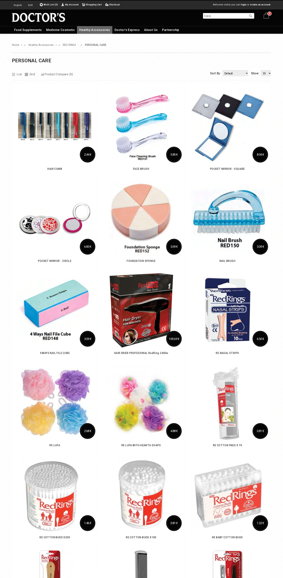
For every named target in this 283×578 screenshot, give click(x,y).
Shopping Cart (94, 4)
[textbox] (225, 16)
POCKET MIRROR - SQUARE (227, 168)
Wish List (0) (51, 4)
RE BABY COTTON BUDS (227, 537)
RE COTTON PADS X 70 (227, 445)
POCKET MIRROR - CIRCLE (54, 260)
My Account (72, 4)
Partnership (170, 30)
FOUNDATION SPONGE (141, 260)
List (19, 74)
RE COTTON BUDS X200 (54, 537)
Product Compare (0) (58, 74)
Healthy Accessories (94, 30)
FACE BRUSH (141, 168)
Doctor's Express (127, 30)
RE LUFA (54, 445)
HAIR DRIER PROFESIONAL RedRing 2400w (141, 353)
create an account (260, 4)
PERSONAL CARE (95, 44)
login (243, 4)
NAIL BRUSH (227, 260)
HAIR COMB (54, 168)
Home (15, 44)
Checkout (114, 4)
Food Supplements (28, 30)
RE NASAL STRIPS (227, 353)
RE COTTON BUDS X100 (141, 537)
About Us (151, 30)
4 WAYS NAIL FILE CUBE (55, 353)
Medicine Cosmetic (60, 30)
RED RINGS (70, 44)
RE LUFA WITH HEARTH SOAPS (141, 445)
